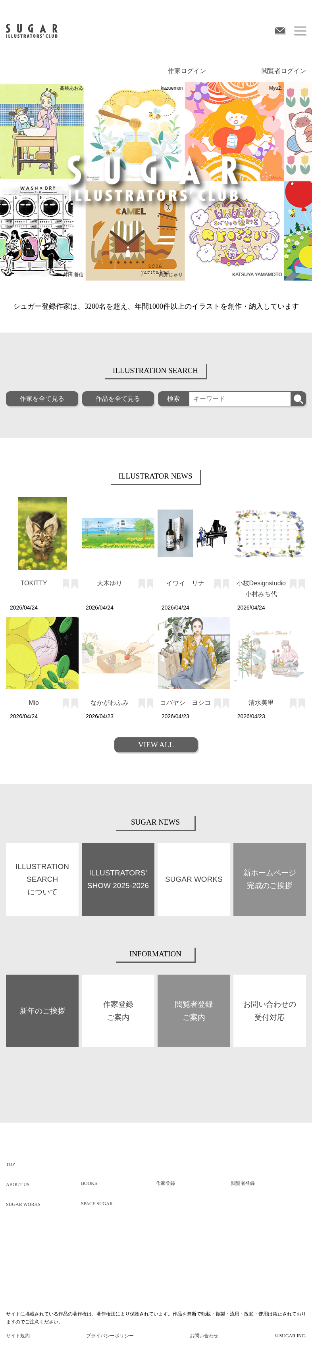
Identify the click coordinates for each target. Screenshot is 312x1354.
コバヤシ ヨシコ (185, 702)
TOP (10, 1164)
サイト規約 (18, 1336)
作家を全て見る (42, 398)
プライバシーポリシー (110, 1336)
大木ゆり (109, 583)
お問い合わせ (204, 1336)
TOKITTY (34, 583)
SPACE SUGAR (97, 1203)
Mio (34, 702)
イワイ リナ (185, 583)
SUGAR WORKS (23, 1204)
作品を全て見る (118, 398)
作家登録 (165, 1183)
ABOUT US (17, 1184)
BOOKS (89, 1183)
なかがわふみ (110, 702)
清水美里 (261, 702)
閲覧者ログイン (284, 70)
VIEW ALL (156, 744)
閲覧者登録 (243, 1183)
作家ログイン (187, 70)
